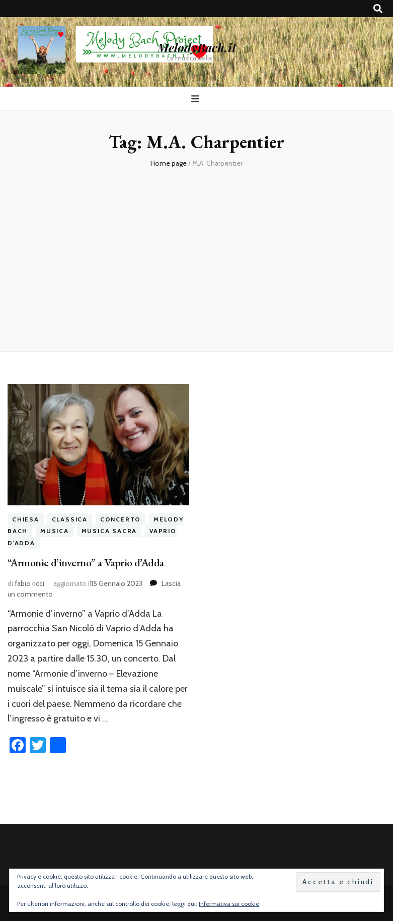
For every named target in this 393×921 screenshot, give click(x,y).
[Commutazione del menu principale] (196, 99)
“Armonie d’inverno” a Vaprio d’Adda (86, 562)
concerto (120, 519)
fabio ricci (29, 583)
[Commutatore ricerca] (377, 9)
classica (70, 519)
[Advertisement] (196, 255)
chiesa (25, 519)
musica (54, 531)
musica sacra (109, 531)
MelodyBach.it (197, 47)
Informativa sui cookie (229, 903)
